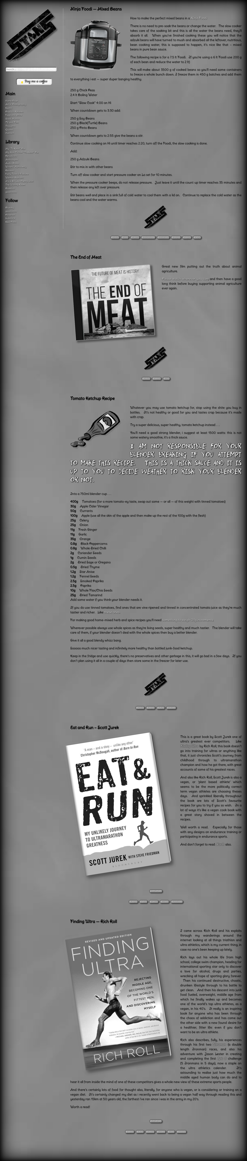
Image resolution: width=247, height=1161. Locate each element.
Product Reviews (14, 111)
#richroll (181, 1131)
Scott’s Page (156, 891)
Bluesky (9, 207)
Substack (10, 218)
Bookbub (10, 188)
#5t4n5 (115, 237)
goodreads (11, 191)
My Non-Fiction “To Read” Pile (22, 152)
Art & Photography (15, 104)
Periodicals (11, 155)
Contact (9, 133)
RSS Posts (10, 221)
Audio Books (12, 163)
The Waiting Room (15, 184)
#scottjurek (177, 901)
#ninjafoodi (163, 237)
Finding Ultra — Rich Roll (93, 921)
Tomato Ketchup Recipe (92, 398)
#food (125, 237)
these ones (112, 612)
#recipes (176, 237)
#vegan (187, 237)
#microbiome (148, 237)
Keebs (8, 108)
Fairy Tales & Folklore (17, 173)
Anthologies (11, 159)
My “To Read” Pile (15, 148)
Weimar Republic (14, 177)
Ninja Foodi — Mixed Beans (96, 9)
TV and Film (12, 122)
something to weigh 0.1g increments (187, 620)
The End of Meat (85, 257)
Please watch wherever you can (185, 279)
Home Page (11, 100)
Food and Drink (13, 115)
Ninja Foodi (199, 18)
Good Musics (12, 118)
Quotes (9, 129)
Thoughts (10, 125)
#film (166, 378)
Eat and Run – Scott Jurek (94, 727)
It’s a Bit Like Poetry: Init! (19, 181)
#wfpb (197, 237)
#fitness (164, 901)
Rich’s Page (156, 1121)
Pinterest (10, 214)
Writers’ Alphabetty (16, 166)
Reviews (9, 170)
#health (135, 237)
